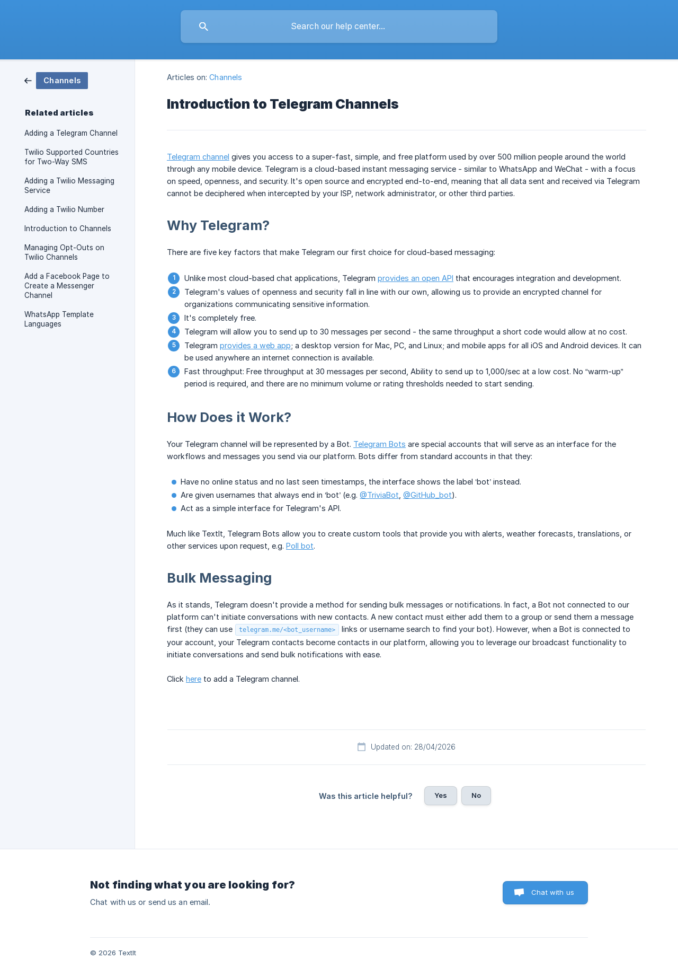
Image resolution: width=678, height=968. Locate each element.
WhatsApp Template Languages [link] (59, 319)
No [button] (476, 795)
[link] (56, 80)
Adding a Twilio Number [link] (64, 209)
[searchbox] (339, 26)
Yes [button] (440, 795)
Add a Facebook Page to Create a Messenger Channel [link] (67, 286)
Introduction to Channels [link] (67, 228)
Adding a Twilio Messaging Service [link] (69, 186)
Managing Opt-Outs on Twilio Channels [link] (64, 252)
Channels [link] (225, 77)
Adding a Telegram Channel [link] (71, 133)
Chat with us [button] (552, 892)
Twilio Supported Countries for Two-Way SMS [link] (71, 157)
